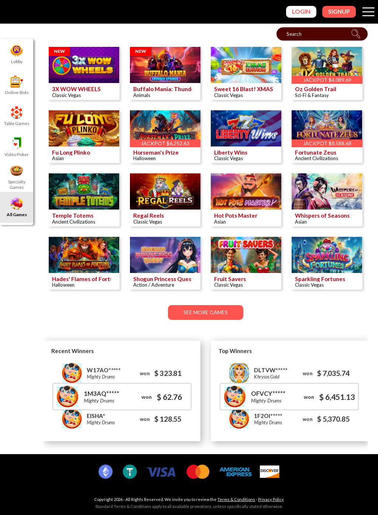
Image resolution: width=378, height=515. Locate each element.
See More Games (205, 315)
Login (301, 11)
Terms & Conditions (236, 499)
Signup (339, 11)
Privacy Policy (271, 499)
